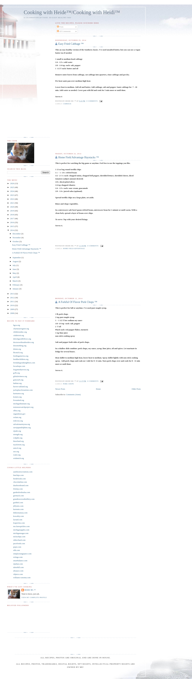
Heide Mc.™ (30, 590)
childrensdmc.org (20, 332)
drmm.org (17, 349)
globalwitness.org (20, 376)
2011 (12, 301)
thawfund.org (18, 441)
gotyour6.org (18, 380)
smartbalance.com (20, 560)
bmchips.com (18, 475)
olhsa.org (16, 410)
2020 (12, 207)
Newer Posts (60, 389)
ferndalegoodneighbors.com (24, 363)
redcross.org (18, 421)
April (15, 277)
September (17, 257)
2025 (12, 187)
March (15, 281)
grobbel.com (18, 502)
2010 (12, 305)
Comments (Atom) (73, 394)
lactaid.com (17, 519)
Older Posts (136, 389)
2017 (12, 218)
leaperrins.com (19, 523)
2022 (12, 199)
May (15, 273)
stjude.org (17, 431)
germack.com (18, 495)
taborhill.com (18, 567)
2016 (12, 222)
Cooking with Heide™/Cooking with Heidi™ (72, 12)
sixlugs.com (17, 557)
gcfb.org (16, 373)
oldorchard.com (19, 540)
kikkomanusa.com (20, 513)
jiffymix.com (18, 506)
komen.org (17, 397)
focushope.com (19, 366)
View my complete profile (34, 597)
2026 (12, 183)
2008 (12, 313)
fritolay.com (18, 489)
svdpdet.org (17, 438)
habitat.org (17, 383)
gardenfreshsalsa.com (21, 492)
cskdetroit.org (18, 335)
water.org (17, 455)
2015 (12, 226)
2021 (12, 203)
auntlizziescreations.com (22, 472)
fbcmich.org (18, 352)
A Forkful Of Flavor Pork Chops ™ (77, 301)
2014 (12, 230)
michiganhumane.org (21, 404)
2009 (12, 309)
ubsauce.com (18, 571)
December (17, 234)
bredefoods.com (19, 479)
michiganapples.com (21, 530)
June (15, 269)
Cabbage (67, 104)
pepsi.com (17, 547)
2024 (12, 191)
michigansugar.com (20, 533)
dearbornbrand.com (20, 485)
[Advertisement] (98, 129)
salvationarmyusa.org (21, 424)
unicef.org (17, 448)
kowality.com (18, 516)
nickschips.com (19, 536)
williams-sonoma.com (21, 577)
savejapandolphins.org (22, 427)
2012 (12, 297)
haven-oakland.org (20, 386)
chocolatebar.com (20, 482)
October (16, 241)
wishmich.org (18, 458)
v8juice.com (18, 574)
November (17, 237)
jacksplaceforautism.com (23, 390)
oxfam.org (17, 417)
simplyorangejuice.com (22, 554)
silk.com (16, 550)
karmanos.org (18, 393)
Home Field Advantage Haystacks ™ (78, 157)
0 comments (92, 101)
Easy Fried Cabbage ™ (71, 43)
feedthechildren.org (20, 359)
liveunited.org (18, 400)
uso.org (16, 451)
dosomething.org (19, 345)
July (14, 265)
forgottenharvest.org (21, 369)
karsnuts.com (18, 509)
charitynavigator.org (21, 328)
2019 (12, 211)
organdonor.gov (19, 414)
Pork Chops (68, 384)
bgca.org (16, 325)
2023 (12, 195)
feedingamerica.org (20, 356)
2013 (12, 294)
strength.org (17, 434)
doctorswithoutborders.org (23, 342)
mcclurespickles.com (21, 526)
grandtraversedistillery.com (23, 499)
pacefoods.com (19, 543)
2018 (12, 214)
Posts (60, 27)
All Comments (64, 31)
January (16, 289)
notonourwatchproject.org (23, 407)
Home (98, 389)
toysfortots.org (19, 444)
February (16, 285)
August (16, 261)
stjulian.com (18, 564)
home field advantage (74, 248)
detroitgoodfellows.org (22, 339)
